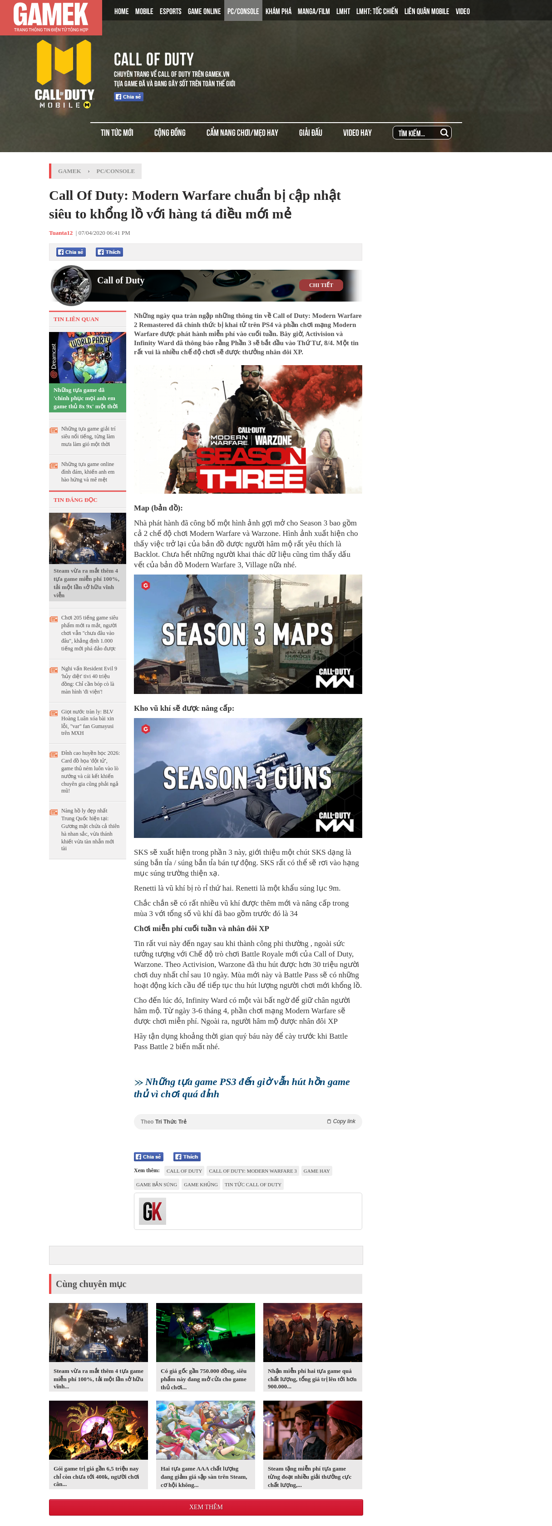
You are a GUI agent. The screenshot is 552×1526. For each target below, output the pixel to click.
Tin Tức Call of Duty (253, 1184)
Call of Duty (120, 280)
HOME (121, 10)
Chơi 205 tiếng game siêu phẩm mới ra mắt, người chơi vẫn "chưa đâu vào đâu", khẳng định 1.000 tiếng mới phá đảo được (89, 633)
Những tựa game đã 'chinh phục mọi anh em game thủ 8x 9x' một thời (86, 398)
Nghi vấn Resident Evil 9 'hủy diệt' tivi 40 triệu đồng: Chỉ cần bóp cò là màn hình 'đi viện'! (89, 680)
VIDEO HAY (357, 132)
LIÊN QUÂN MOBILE (426, 10)
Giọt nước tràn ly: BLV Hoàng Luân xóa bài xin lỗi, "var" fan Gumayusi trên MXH (87, 722)
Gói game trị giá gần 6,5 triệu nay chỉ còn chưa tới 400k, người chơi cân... (96, 1476)
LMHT (343, 10)
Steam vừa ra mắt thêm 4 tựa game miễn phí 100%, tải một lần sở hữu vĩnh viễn (86, 583)
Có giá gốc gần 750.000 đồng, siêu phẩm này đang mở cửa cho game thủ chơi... (203, 1379)
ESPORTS (171, 10)
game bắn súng (156, 1184)
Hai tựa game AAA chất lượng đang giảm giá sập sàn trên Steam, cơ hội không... (204, 1476)
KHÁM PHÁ (278, 10)
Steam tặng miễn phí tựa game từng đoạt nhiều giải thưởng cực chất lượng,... (309, 1476)
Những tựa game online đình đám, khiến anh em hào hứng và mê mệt (87, 472)
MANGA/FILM (314, 10)
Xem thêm (206, 1507)
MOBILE (144, 10)
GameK (69, 171)
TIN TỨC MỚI (117, 132)
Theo (248, 1121)
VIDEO (463, 10)
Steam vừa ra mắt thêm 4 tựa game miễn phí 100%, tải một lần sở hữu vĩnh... (98, 1378)
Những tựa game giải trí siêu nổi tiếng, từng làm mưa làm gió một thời (88, 436)
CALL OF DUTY (154, 57)
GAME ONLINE (204, 10)
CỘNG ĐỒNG (170, 132)
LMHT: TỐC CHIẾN (377, 10)
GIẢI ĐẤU (310, 132)
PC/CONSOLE (243, 10)
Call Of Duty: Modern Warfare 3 (252, 1171)
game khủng (201, 1184)
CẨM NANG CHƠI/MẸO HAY (242, 132)
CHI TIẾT (321, 285)
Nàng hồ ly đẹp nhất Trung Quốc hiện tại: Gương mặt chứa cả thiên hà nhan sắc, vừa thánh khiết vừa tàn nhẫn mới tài (90, 830)
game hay (317, 1171)
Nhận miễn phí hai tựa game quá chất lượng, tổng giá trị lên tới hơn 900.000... (312, 1378)
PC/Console (116, 171)
